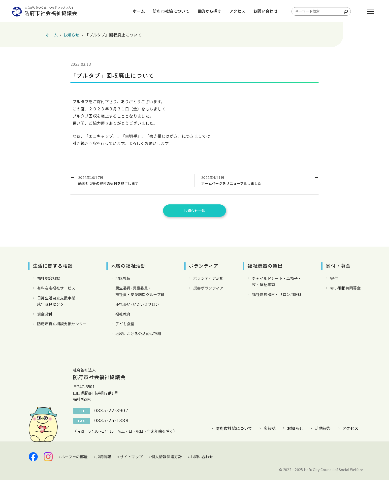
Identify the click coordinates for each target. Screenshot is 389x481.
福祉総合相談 (48, 279)
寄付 (334, 279)
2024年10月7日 (133, 181)
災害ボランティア (208, 289)
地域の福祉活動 (128, 266)
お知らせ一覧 (194, 211)
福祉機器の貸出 (265, 266)
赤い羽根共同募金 (345, 289)
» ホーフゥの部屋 (73, 457)
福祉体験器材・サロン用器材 (276, 295)
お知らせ (295, 429)
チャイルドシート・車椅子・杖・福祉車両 (276, 283)
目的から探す (204, 11)
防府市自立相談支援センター (62, 324)
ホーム (133, 11)
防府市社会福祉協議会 (61, 11)
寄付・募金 (338, 266)
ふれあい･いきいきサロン (137, 305)
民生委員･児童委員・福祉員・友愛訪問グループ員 (139, 292)
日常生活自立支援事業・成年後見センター (58, 302)
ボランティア (204, 266)
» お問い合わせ (200, 457)
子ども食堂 (124, 324)
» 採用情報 (102, 457)
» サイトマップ (130, 457)
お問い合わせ (260, 11)
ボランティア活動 (208, 279)
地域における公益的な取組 (138, 334)
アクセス (232, 11)
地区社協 (122, 279)
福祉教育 (122, 315)
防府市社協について (165, 11)
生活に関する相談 (53, 266)
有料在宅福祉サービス (56, 289)
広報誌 (269, 429)
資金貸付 (44, 315)
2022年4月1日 (256, 181)
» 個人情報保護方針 (165, 457)
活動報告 (323, 429)
